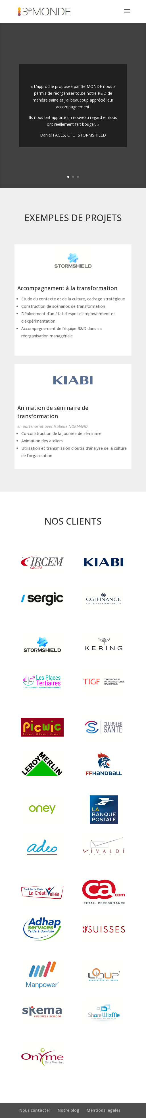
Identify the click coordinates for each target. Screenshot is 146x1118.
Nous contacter (34, 1110)
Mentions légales (103, 1110)
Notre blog (68, 1110)
